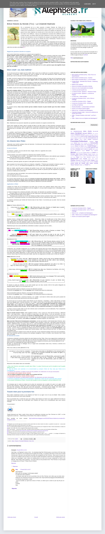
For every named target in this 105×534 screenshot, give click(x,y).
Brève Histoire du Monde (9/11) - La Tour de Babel (84, 79)
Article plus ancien (60, 517)
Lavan (84, 147)
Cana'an (96, 133)
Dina (84, 137)
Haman (72, 143)
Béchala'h (85, 133)
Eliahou (81, 139)
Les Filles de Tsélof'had (77, 105)
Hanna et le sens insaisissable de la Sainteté (82, 88)
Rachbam (80, 155)
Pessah (81, 154)
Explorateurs (95, 139)
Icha (33, 441)
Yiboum (72, 164)
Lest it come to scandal (86, 149)
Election (76, 139)
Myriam (84, 152)
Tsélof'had (92, 161)
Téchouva (73, 161)
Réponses (15, 466)
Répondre (13, 463)
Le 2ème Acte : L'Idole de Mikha (79, 96)
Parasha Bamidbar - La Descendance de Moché (83, 106)
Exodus (89, 139)
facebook (85, 54)
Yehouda (96, 163)
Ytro (89, 164)
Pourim (93, 154)
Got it (94, 4)
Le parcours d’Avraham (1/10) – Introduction (82, 103)
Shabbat (73, 160)
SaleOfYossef (74, 158)
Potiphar (90, 154)
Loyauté (96, 149)
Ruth (97, 157)
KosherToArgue (92, 146)
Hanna (75, 143)
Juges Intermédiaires (88, 144)
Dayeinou (72, 137)
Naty (17, 469)
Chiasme (17, 441)
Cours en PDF (83, 136)
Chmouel (82, 135)
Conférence (96, 134)
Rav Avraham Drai (90, 155)
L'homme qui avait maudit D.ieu (79, 90)
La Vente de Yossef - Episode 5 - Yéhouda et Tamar (84, 91)
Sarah (80, 158)
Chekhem (73, 134)
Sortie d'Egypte (91, 160)
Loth (93, 149)
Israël (82, 144)
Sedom (89, 158)
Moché (73, 152)
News (91, 152)
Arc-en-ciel (95, 131)
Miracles (96, 150)
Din (82, 137)
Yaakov (91, 163)
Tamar (96, 160)
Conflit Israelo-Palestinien (75, 136)
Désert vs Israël (78, 137)
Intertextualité (94, 143)
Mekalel (88, 150)
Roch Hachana (87, 157)
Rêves (81, 157)
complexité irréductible (89, 134)
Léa (87, 147)
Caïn (93, 133)
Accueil (36, 517)
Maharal (72, 150)
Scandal (85, 158)
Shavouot (78, 160)
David (96, 136)
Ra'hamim (72, 155)
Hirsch (82, 143)
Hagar (96, 141)
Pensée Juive (75, 154)
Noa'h (94, 152)
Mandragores (78, 150)
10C (71, 131)
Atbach (73, 133)
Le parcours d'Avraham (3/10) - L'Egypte (81, 101)
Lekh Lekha (90, 147)
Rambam (84, 155)
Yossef (86, 164)
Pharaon (85, 154)
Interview (72, 144)
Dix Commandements (91, 138)
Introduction (77, 144)
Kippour (85, 146)
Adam (13, 441)
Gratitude (91, 141)
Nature (88, 152)
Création (90, 136)
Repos (77, 157)
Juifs (94, 144)
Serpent (96, 158)
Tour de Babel (82, 161)
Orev (97, 152)
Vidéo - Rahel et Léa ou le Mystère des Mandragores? (84, 118)
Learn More (87, 4)
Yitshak (80, 164)
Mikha (92, 150)
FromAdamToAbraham (24, 441)
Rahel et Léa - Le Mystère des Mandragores (82, 110)
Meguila (83, 150)
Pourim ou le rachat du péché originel (80, 108)
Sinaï (85, 160)
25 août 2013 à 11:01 (22, 450)
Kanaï (97, 144)
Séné (93, 158)
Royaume (93, 157)
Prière (97, 154)
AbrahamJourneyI (78, 131)
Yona (83, 164)
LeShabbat (77, 149)
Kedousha (72, 146)
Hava (30, 441)
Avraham (78, 133)
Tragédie (87, 161)
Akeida (90, 131)
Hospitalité (86, 143)
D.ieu (93, 136)
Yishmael (76, 164)
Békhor (90, 133)
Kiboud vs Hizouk (79, 146)
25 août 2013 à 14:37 (25, 469)
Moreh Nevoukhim (79, 152)
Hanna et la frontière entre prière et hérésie (82, 86)
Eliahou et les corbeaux (77, 84)
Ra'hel (76, 155)
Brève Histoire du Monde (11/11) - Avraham (82, 77)
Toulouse (77, 161)
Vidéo (87, 163)
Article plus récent (12, 517)
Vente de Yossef (80, 163)
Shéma (82, 160)
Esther (85, 139)
